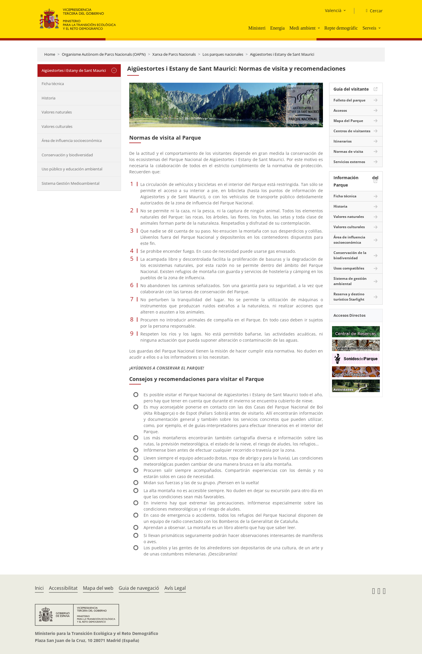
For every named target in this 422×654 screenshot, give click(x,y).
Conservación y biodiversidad (67, 154)
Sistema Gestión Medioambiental (70, 183)
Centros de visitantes (351, 130)
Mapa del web (98, 588)
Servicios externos (349, 161)
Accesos (340, 110)
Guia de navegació (139, 588)
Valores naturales (57, 112)
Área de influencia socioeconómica (72, 140)
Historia (48, 98)
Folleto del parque (349, 100)
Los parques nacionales (223, 54)
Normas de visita (348, 151)
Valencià (333, 10)
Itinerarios (342, 141)
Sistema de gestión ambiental (350, 281)
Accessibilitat (63, 588)
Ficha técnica (53, 83)
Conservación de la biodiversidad (349, 255)
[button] (319, 28)
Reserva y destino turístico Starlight (348, 297)
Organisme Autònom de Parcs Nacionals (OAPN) (104, 54)
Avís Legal (175, 588)
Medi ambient (302, 28)
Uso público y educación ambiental (72, 169)
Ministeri (257, 28)
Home (49, 54)
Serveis (369, 28)
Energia (277, 28)
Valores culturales (57, 126)
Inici (39, 588)
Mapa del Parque (348, 120)
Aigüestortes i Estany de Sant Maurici (282, 54)
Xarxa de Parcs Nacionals (174, 54)
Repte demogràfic (341, 28)
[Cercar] (372, 11)
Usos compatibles (348, 268)
